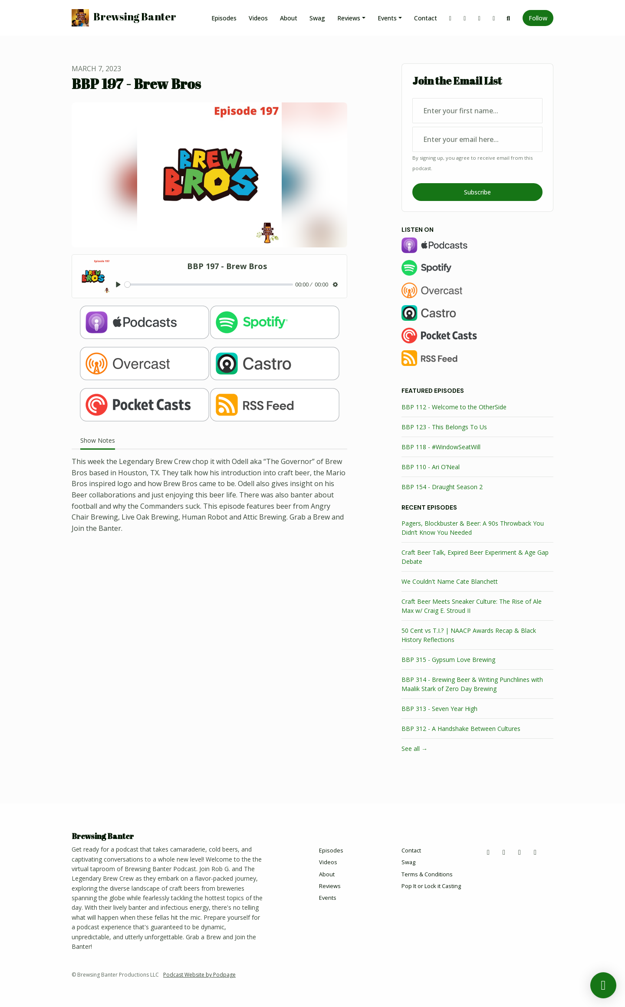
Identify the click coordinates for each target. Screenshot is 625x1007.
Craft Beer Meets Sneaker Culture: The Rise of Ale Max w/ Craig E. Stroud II (471, 606)
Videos (258, 18)
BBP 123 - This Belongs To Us (444, 427)
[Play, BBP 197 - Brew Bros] (118, 285)
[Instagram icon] (519, 852)
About (288, 18)
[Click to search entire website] (508, 18)
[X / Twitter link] (450, 18)
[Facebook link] (464, 18)
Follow (538, 18)
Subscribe (477, 192)
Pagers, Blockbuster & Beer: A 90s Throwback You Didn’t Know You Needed (472, 527)
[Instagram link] (479, 18)
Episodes (224, 18)
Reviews (348, 18)
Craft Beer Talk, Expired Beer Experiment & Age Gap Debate (475, 557)
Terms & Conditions (427, 874)
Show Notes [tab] (97, 440)
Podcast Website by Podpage (199, 974)
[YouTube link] (494, 18)
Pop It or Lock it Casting (431, 886)
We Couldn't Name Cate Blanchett (449, 581)
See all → (414, 748)
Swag (317, 18)
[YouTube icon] (535, 852)
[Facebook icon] (504, 852)
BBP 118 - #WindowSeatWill (440, 447)
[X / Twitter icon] (488, 852)
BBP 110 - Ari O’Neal (430, 467)
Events (387, 18)
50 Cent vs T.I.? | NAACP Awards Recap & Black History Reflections (468, 635)
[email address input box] (477, 139)
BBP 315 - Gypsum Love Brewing (448, 659)
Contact (425, 18)
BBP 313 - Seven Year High (439, 708)
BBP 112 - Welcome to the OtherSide (454, 407)
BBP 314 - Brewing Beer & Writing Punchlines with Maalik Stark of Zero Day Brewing (472, 684)
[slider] (209, 284)
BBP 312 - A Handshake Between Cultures (460, 728)
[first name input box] (477, 110)
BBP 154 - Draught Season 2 (442, 487)
